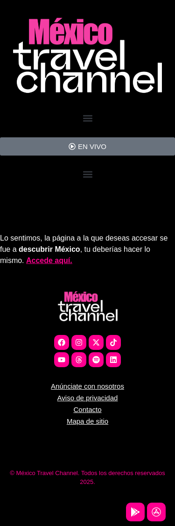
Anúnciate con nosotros (87, 386)
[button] (87, 118)
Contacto (87, 409)
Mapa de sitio (87, 421)
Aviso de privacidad (87, 398)
